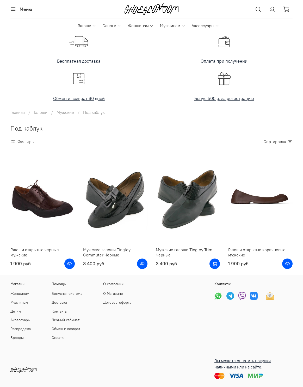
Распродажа (20, 328)
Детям (15, 311)
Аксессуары (205, 25)
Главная (17, 112)
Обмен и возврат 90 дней (79, 98)
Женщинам (140, 25)
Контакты (59, 311)
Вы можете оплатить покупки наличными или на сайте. (242, 364)
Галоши (87, 25)
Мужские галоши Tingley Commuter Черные (107, 252)
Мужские (65, 112)
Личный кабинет (65, 320)
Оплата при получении (224, 61)
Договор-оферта (117, 302)
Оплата (58, 337)
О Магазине (113, 293)
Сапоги (111, 25)
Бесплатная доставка (79, 61)
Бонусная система (67, 293)
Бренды (17, 337)
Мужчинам (172, 25)
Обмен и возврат (66, 328)
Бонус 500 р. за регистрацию (224, 98)
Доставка (59, 302)
